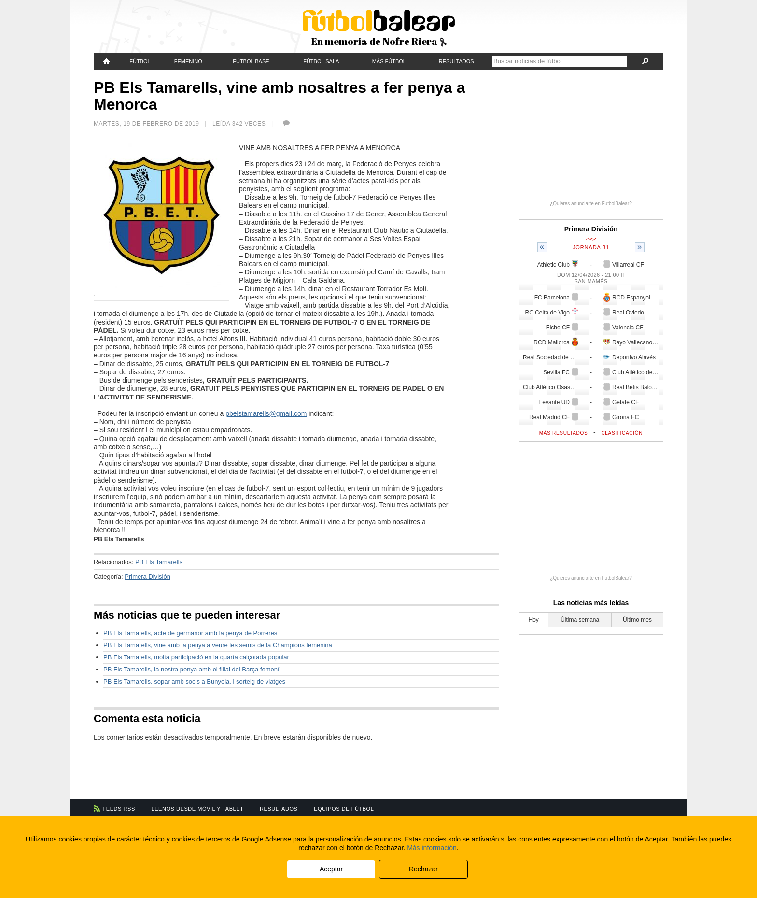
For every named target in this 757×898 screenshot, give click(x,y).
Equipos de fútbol (344, 809)
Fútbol (139, 61)
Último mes (637, 619)
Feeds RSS (119, 809)
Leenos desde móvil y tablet (198, 809)
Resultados (456, 61)
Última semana (580, 619)
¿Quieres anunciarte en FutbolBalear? (591, 203)
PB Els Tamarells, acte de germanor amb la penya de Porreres (190, 633)
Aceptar (331, 869)
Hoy (534, 619)
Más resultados (563, 433)
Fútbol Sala (321, 61)
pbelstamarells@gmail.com (266, 413)
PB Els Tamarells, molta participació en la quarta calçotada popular (196, 657)
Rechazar (423, 869)
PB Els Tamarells (158, 562)
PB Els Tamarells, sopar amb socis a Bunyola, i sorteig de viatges (194, 681)
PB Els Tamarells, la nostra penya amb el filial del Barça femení (191, 669)
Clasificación (622, 433)
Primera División (147, 576)
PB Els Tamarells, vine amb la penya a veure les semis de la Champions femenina (217, 645)
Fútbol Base (251, 61)
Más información (432, 848)
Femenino (188, 61)
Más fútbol (389, 61)
